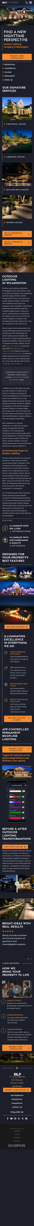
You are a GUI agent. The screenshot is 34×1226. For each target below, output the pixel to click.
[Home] (10, 2)
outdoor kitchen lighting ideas (12, 353)
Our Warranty (17, 1095)
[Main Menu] (30, 2)
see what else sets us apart (19, 719)
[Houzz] (23, 1119)
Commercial (17, 1103)
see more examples (17, 627)
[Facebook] (8, 1119)
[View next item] (31, 959)
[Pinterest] (26, 1119)
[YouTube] (11, 1119)
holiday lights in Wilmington (11, 364)
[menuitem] (17, 1131)
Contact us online (18, 377)
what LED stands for (14, 346)
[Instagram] (15, 1119)
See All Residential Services (17, 234)
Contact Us (17, 1107)
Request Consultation (17, 1090)
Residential (17, 1099)
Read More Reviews (10, 963)
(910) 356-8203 (14, 380)
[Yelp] (19, 1119)
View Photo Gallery (15, 847)
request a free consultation (19, 1048)
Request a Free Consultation (17, 57)
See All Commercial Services (17, 243)
